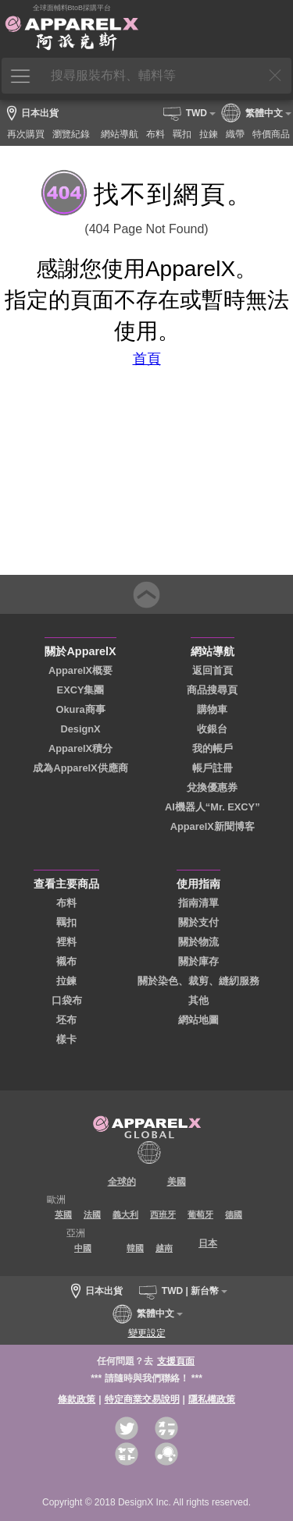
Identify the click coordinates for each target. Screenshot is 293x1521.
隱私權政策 (211, 1399)
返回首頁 (212, 670)
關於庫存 (198, 961)
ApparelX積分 (80, 748)
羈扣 (66, 922)
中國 (82, 1248)
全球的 (122, 1181)
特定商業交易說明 (142, 1399)
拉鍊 (66, 981)
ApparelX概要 (80, 670)
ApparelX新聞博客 (212, 826)
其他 (198, 1000)
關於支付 (198, 922)
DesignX (80, 729)
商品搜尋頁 (212, 690)
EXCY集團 (81, 690)
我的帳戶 (212, 748)
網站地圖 (198, 1020)
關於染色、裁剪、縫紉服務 (198, 981)
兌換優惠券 (212, 787)
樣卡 (66, 1039)
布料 (66, 903)
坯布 (66, 1020)
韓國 (135, 1248)
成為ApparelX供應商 (80, 768)
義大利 (125, 1214)
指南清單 (198, 903)
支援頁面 (176, 1361)
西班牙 (163, 1214)
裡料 (66, 942)
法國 (92, 1214)
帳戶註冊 (212, 768)
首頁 (147, 359)
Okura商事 (80, 709)
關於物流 (198, 942)
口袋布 (67, 1000)
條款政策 (76, 1399)
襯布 (66, 961)
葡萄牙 (200, 1214)
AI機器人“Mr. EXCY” (212, 807)
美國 (176, 1181)
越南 (164, 1248)
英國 (63, 1214)
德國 (233, 1214)
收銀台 (212, 729)
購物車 (212, 709)
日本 (207, 1243)
